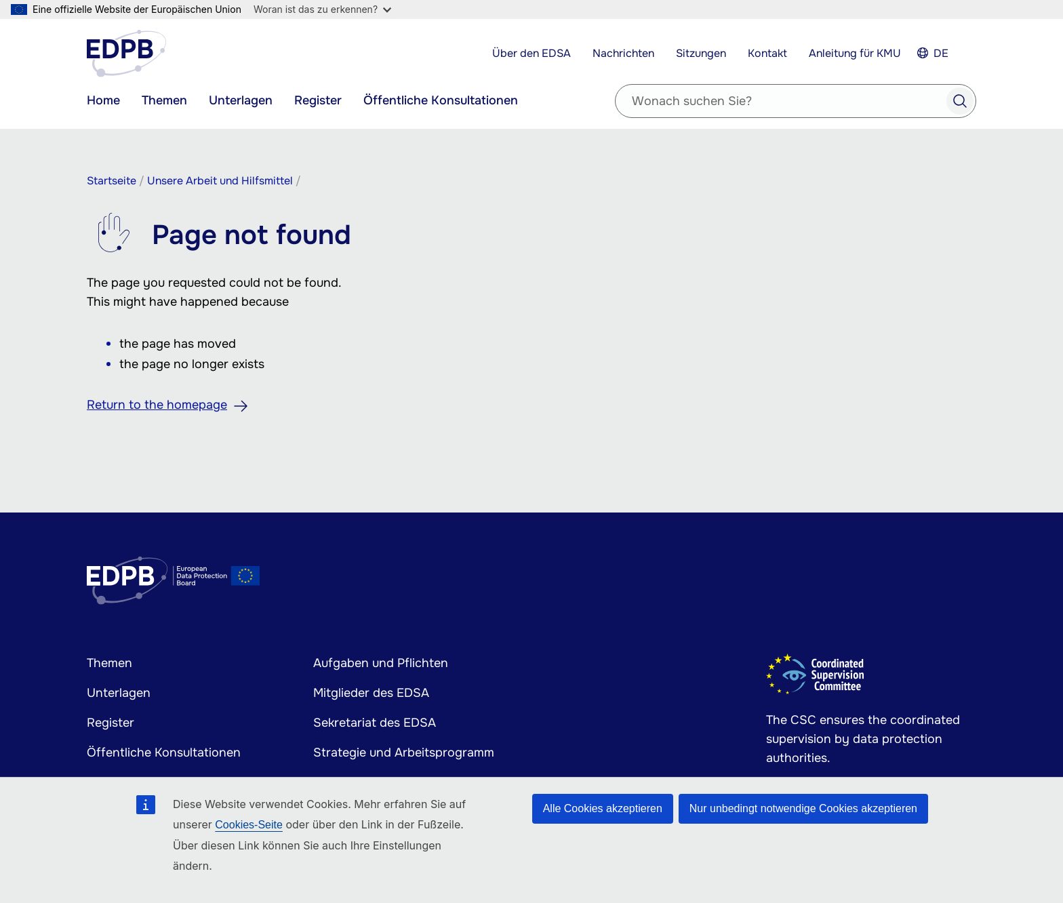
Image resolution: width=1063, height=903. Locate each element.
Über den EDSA (531, 53)
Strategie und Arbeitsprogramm (403, 752)
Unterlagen (241, 100)
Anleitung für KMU (855, 53)
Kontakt (767, 53)
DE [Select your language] (941, 53)
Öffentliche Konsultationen (440, 100)
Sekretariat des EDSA (374, 722)
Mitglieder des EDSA (371, 692)
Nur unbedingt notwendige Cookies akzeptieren (803, 808)
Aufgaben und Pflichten (380, 663)
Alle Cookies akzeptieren (602, 808)
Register (318, 100)
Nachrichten (623, 53)
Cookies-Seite (249, 824)
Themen (164, 100)
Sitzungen (701, 53)
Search (960, 101)
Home (103, 100)
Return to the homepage (157, 404)
